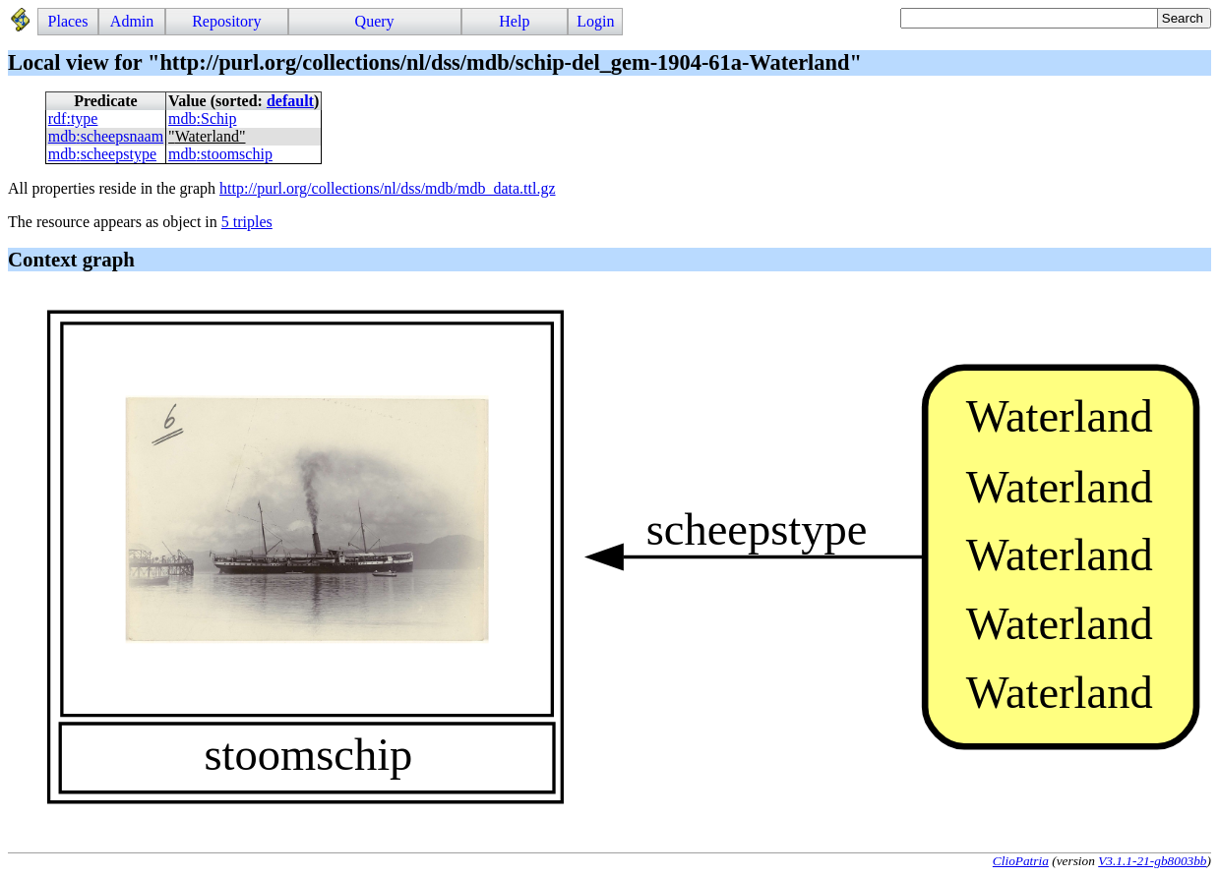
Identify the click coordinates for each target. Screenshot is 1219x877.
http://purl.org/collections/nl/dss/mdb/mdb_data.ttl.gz (387, 188)
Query (375, 21)
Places (68, 21)
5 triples (247, 221)
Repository (226, 21)
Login (595, 21)
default (290, 100)
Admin (131, 21)
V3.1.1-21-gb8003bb (1152, 860)
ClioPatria (1021, 860)
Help (514, 21)
